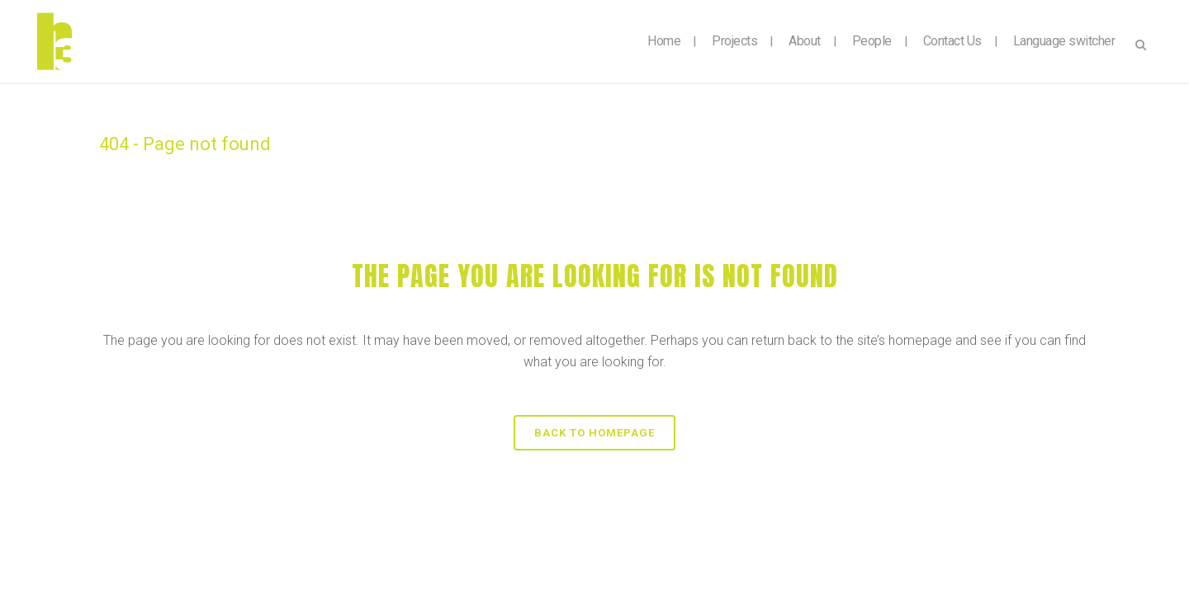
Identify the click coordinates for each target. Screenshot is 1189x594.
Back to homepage (594, 433)
